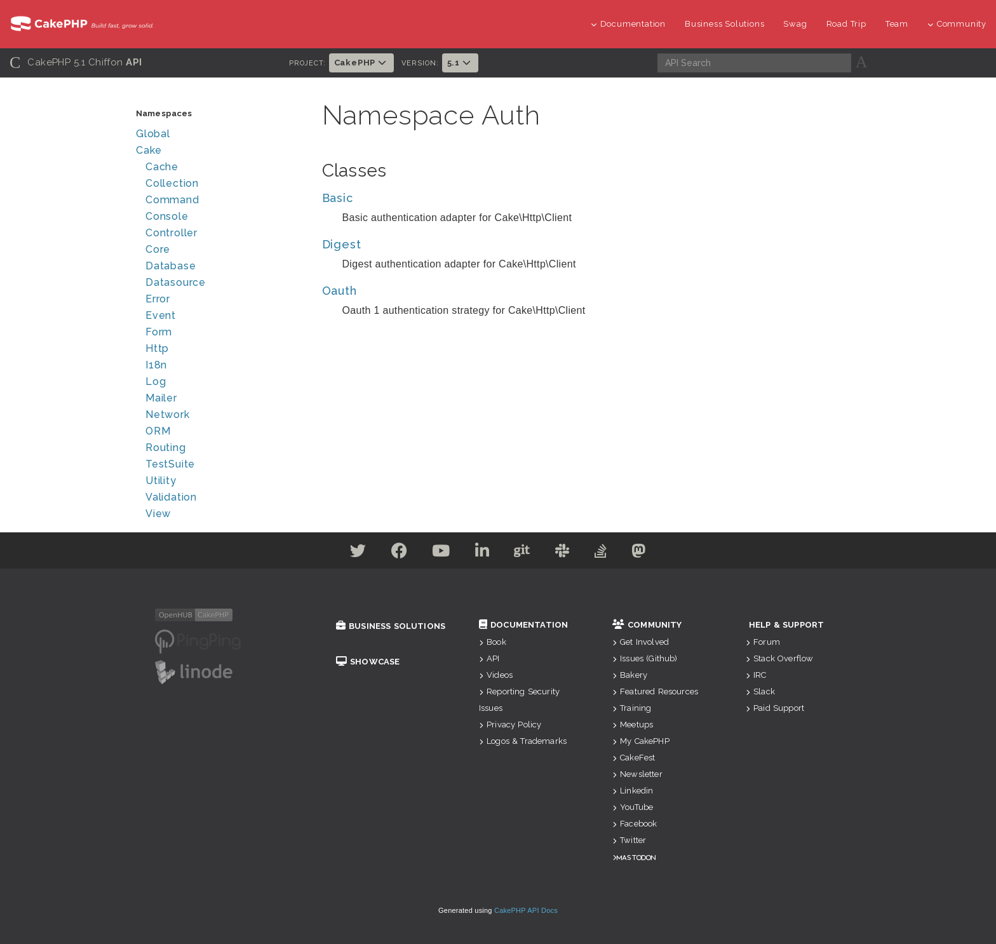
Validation (171, 497)
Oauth (339, 290)
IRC (756, 675)
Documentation (628, 24)
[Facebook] (396, 553)
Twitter (629, 840)
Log (155, 381)
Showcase (368, 661)
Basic (337, 198)
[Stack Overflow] (604, 553)
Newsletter (637, 774)
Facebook (634, 823)
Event (160, 315)
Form (158, 332)
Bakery (629, 675)
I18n (156, 365)
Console (167, 216)
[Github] (522, 553)
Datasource (175, 282)
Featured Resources (655, 691)
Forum (763, 642)
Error (157, 299)
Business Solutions (724, 24)
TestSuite (170, 464)
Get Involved (640, 642)
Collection (172, 183)
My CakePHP (641, 741)
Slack (760, 691)
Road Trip (846, 24)
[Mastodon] (643, 553)
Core (157, 249)
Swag (795, 24)
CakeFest (633, 757)
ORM (157, 431)
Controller (171, 233)
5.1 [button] (460, 62)
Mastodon (636, 857)
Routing (165, 448)
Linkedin (632, 790)
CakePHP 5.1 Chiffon (76, 62)
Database (170, 266)
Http (157, 348)
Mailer (161, 398)
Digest (341, 244)
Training (631, 708)
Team (896, 24)
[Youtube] (439, 553)
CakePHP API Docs (526, 910)
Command (172, 200)
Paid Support (775, 708)
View (158, 514)
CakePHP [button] (361, 62)
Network (167, 414)
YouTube (632, 807)
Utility (161, 481)
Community (956, 24)
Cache (161, 167)
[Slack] (564, 553)
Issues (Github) (645, 658)
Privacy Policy (510, 724)
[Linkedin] (482, 553)
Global (153, 134)
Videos (496, 675)
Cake (149, 150)
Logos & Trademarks (523, 741)
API (489, 658)
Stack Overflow (779, 658)
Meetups (632, 724)
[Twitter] (354, 553)
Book (492, 642)
